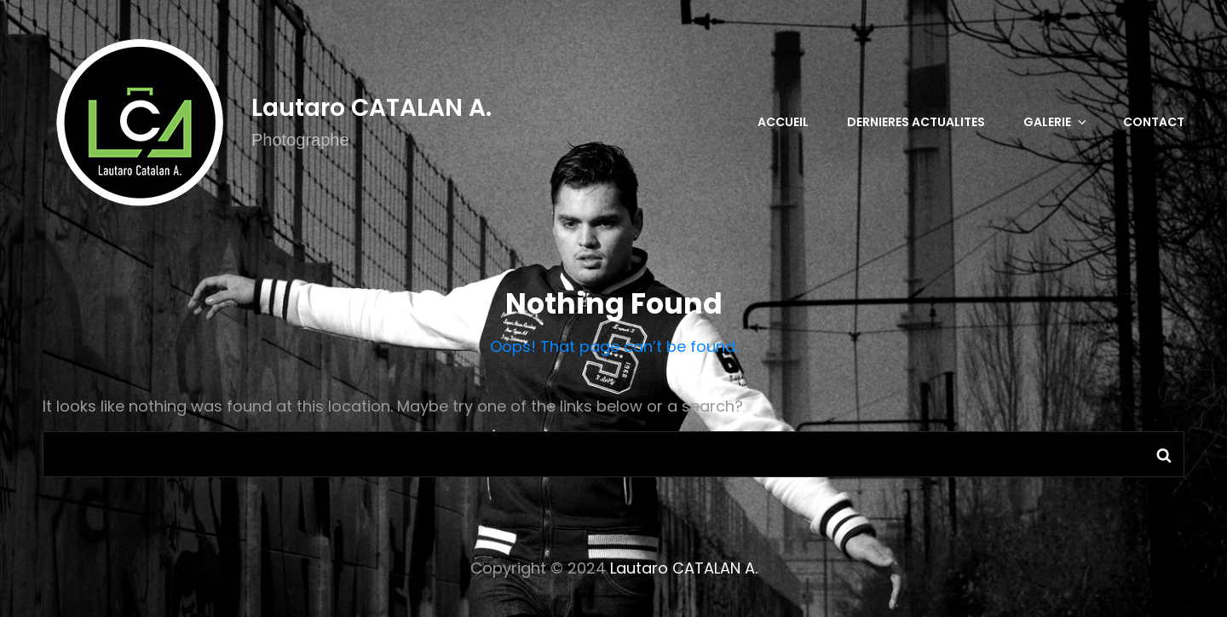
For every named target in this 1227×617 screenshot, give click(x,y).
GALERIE (1056, 121)
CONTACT (1153, 121)
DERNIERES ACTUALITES (916, 121)
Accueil (783, 121)
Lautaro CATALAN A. (371, 107)
